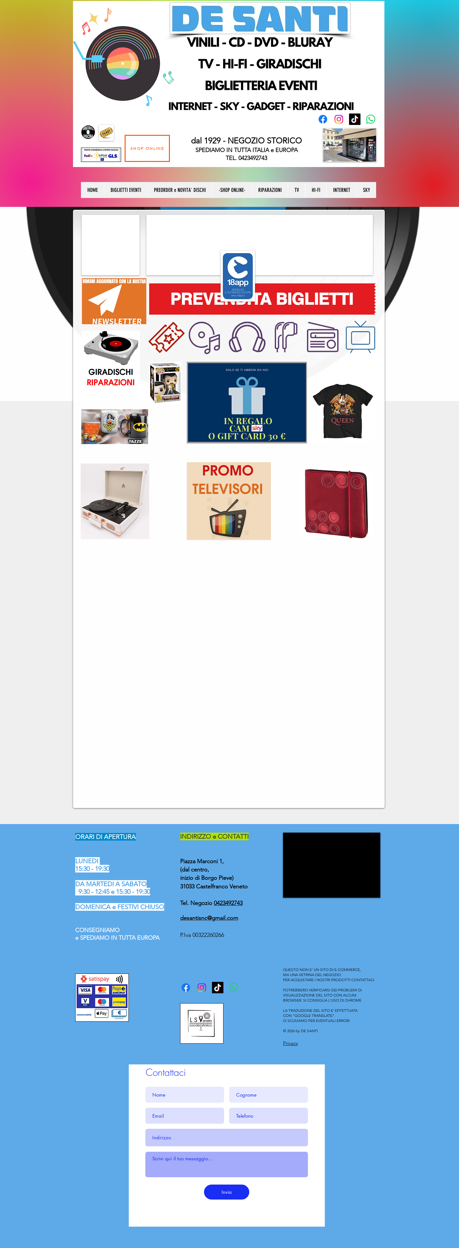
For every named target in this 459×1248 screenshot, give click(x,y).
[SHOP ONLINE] (147, 148)
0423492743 (228, 903)
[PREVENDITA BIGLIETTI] (261, 299)
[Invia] (226, 1192)
